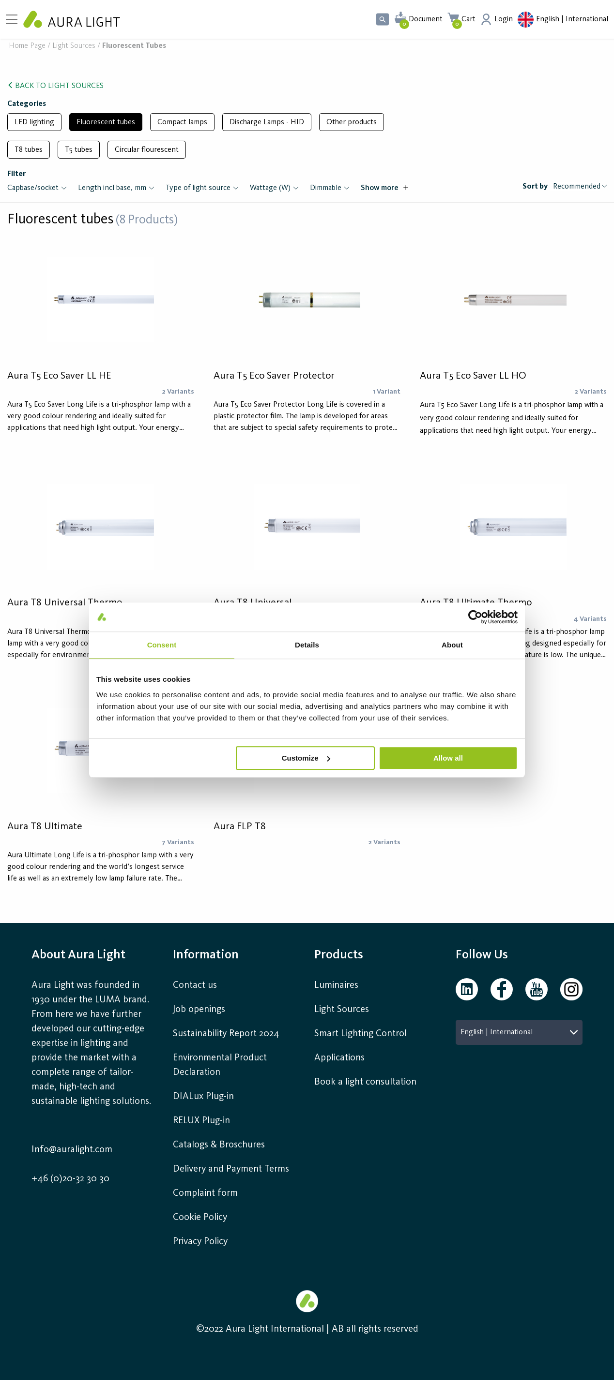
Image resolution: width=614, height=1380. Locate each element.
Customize (306, 758)
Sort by (535, 187)
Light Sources (341, 1009)
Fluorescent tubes (106, 122)
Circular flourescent (147, 150)
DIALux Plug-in (203, 1096)
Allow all (448, 758)
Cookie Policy (200, 1217)
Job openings (199, 1009)
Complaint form (205, 1193)
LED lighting (34, 122)
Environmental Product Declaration (220, 1065)
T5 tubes (78, 150)
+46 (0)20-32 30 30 (70, 1179)
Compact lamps (182, 122)
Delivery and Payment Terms (231, 1169)
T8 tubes (29, 150)
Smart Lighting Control (360, 1034)
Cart (468, 19)
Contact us (195, 985)
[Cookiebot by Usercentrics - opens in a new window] (475, 617)
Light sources (73, 46)
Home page (27, 46)
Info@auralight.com (71, 1150)
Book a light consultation (365, 1082)
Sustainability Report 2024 (226, 1034)
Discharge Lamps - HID (267, 122)
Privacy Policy (200, 1242)
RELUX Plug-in (201, 1121)
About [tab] (452, 645)
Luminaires (336, 985)
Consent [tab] (162, 645)
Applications (339, 1058)
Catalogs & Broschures (219, 1145)
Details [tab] (307, 645)
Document (426, 19)
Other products (351, 122)
